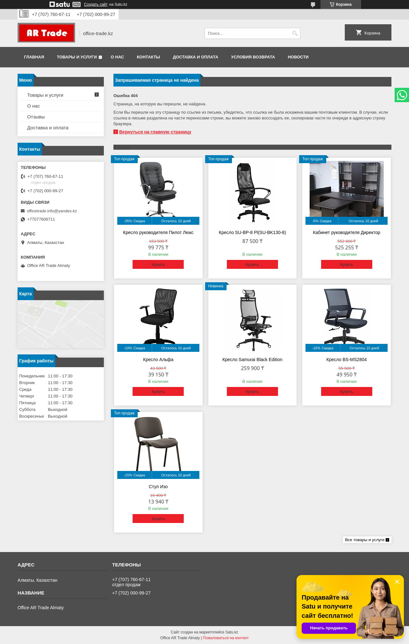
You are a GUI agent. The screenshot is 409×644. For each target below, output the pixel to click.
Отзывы (36, 116)
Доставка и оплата (195, 57)
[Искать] (294, 33)
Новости (298, 57)
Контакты (148, 57)
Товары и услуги (77, 57)
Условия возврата (253, 57)
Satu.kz (231, 632)
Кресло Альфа (158, 359)
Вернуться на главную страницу (155, 131)
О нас (117, 57)
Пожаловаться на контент (226, 638)
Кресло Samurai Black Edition (252, 359)
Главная (34, 57)
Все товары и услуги (364, 539)
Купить (158, 264)
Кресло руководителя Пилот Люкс (158, 232)
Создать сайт (96, 4)
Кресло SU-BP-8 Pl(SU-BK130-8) (252, 232)
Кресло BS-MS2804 (347, 359)
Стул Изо (158, 486)
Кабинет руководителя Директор (346, 232)
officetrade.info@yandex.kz (52, 210)
